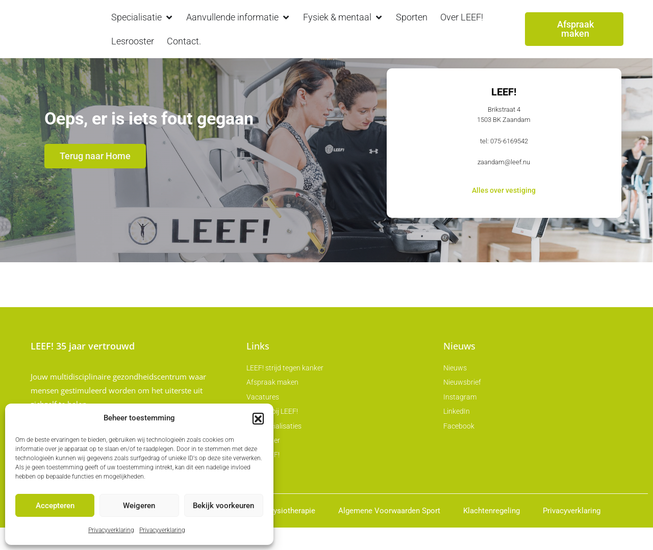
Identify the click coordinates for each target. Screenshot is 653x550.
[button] (258, 418)
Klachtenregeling (491, 533)
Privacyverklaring (111, 530)
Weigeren (139, 505)
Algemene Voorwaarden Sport (389, 533)
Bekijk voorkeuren (223, 505)
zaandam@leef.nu (504, 184)
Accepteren (55, 505)
